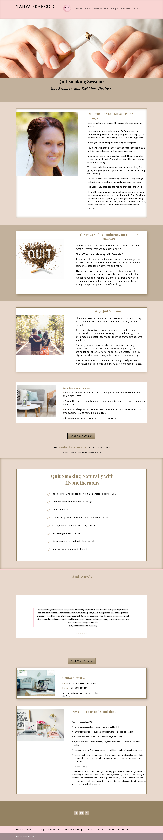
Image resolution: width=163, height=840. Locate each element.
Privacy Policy (74, 829)
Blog (113, 8)
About (88, 8)
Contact (138, 8)
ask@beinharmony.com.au (83, 683)
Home (79, 8)
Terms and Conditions (100, 829)
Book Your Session (81, 436)
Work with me (101, 8)
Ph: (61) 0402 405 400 (100, 447)
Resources (126, 8)
